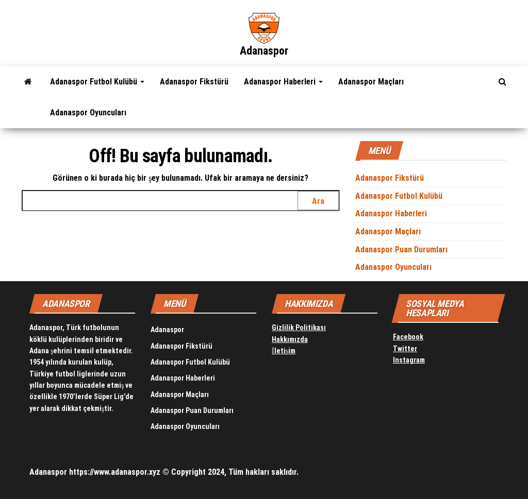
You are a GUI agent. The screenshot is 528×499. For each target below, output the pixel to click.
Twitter (405, 349)
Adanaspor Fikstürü (194, 82)
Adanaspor (264, 50)
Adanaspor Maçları (371, 82)
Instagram (409, 360)
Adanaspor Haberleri (283, 82)
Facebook (408, 337)
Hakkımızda (290, 339)
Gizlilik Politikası (299, 327)
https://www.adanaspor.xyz (114, 472)
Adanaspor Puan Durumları (401, 249)
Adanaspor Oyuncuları (88, 112)
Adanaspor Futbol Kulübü (97, 82)
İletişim (283, 351)
